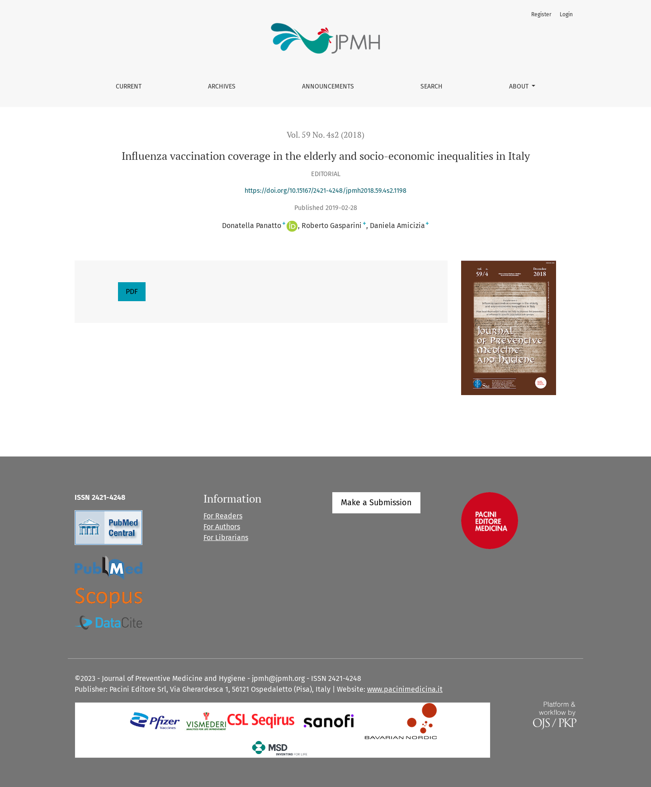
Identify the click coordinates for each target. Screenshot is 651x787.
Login (566, 14)
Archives (222, 86)
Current (129, 86)
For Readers (222, 516)
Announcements (328, 86)
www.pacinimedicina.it (405, 689)
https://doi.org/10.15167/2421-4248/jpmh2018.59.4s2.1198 (325, 191)
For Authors (221, 526)
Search (431, 86)
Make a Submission (376, 503)
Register (541, 14)
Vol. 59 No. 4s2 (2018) (325, 135)
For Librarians (225, 537)
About (519, 86)
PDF (132, 291)
